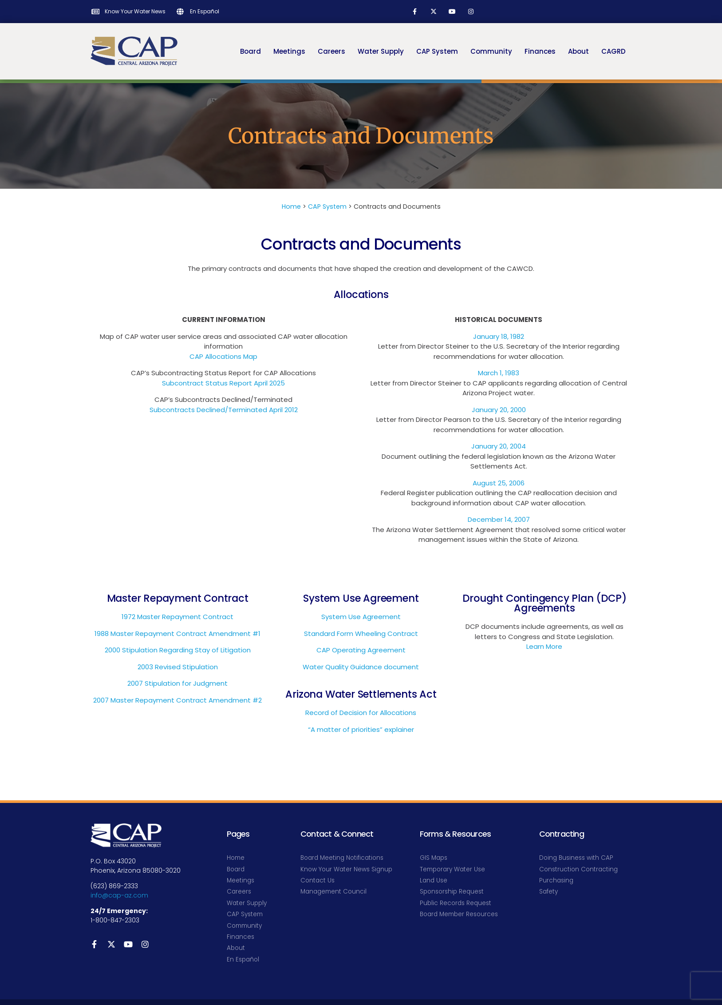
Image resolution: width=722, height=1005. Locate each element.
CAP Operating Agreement (361, 650)
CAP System (327, 206)
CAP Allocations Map (223, 356)
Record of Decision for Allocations (360, 712)
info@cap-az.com (119, 895)
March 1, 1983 (498, 372)
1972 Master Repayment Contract (177, 616)
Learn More (544, 646)
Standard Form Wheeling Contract (361, 633)
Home (291, 206)
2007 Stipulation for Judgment (177, 683)
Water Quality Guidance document (361, 666)
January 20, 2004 (498, 446)
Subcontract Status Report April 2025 (223, 383)
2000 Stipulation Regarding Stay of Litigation (178, 650)
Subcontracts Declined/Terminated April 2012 (224, 409)
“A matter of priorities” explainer (361, 729)
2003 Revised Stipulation (178, 666)
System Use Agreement (361, 616)
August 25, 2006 (499, 483)
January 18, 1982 (498, 336)
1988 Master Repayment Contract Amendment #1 (177, 633)
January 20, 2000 (499, 409)
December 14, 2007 (499, 519)
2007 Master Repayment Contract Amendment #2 (177, 700)
